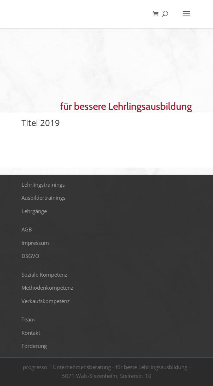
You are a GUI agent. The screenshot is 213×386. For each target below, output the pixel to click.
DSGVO (30, 255)
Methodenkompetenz (47, 287)
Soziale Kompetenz (44, 274)
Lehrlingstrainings (43, 184)
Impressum (35, 242)
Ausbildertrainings (43, 197)
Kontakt (30, 332)
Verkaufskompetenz (45, 300)
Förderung (34, 345)
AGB (26, 229)
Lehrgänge (34, 211)
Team (28, 319)
